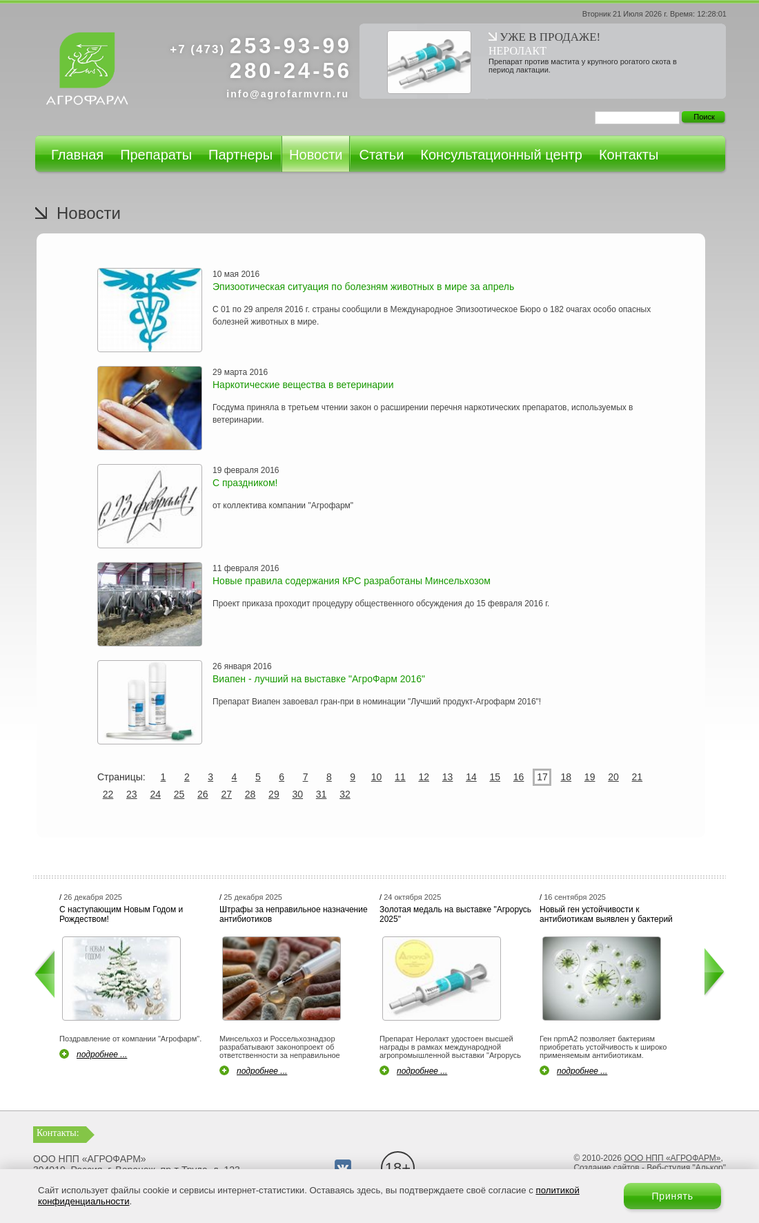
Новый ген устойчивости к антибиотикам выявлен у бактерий (606, 914)
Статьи (381, 154)
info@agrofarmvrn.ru (287, 93)
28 (250, 794)
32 (345, 794)
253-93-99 (261, 46)
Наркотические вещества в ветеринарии (303, 384)
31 (321, 794)
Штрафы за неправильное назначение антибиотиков (293, 914)
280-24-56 (291, 71)
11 (400, 776)
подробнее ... (102, 1054)
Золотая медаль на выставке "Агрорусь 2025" (455, 914)
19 (589, 776)
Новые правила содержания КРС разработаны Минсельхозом (352, 580)
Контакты (628, 154)
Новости (315, 154)
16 (518, 776)
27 (226, 794)
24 (155, 794)
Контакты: (58, 1133)
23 (131, 794)
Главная (77, 154)
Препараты (156, 154)
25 (179, 794)
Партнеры (240, 154)
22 (108, 794)
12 (423, 776)
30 (297, 794)
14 (471, 776)
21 (637, 776)
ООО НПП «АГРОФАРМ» (672, 1158)
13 (447, 776)
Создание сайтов (606, 1168)
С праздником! (245, 482)
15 (494, 776)
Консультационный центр (501, 154)
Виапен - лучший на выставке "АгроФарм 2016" (319, 678)
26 (202, 794)
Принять (672, 1196)
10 (376, 776)
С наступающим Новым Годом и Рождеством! (121, 914)
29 (273, 794)
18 (566, 776)
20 (613, 776)
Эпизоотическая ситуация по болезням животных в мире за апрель (363, 286)
